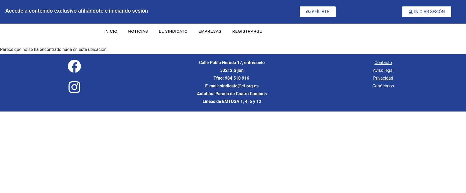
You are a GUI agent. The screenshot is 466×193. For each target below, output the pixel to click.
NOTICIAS (138, 31)
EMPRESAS (210, 31)
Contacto (383, 62)
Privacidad (383, 78)
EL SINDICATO (173, 31)
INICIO (111, 31)
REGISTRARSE (247, 31)
